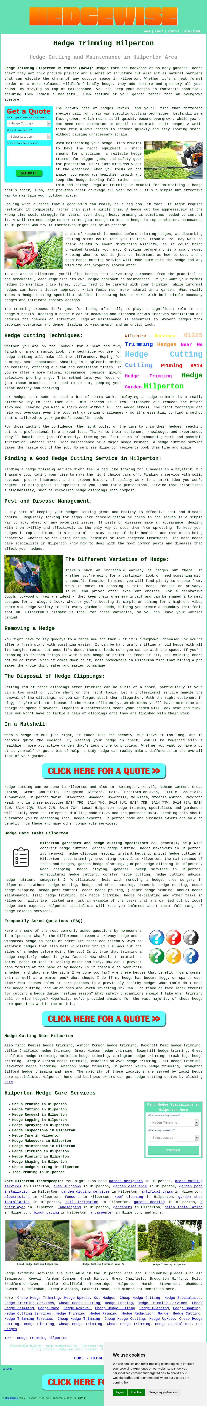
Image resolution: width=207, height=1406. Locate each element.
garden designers (126, 1181)
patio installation (184, 1207)
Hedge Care (48, 1308)
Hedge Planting (154, 1308)
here (8, 1082)
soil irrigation (81, 1202)
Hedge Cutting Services (27, 1313)
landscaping (69, 1207)
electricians (17, 1197)
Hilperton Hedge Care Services (50, 1093)
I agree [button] (120, 1392)
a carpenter (101, 1213)
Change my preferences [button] (163, 1392)
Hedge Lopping (119, 1303)
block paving (46, 1213)
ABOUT (159, 31)
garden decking (149, 1202)
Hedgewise (11, 1398)
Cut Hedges (104, 1298)
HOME (147, 31)
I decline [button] (136, 1392)
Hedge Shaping (186, 1308)
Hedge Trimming (70, 1313)
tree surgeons (67, 1186)
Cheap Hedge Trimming (38, 1298)
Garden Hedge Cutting (179, 1313)
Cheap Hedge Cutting (140, 1298)
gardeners (122, 1207)
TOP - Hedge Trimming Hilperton (35, 1338)
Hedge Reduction (138, 1313)
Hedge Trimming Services (29, 1303)
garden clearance (130, 1186)
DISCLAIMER (192, 31)
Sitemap (7, 1369)
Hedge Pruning (103, 1313)
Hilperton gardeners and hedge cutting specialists (94, 843)
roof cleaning (129, 1197)
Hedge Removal (77, 1308)
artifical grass (157, 1192)
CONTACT (173, 31)
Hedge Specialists (182, 1298)
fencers (72, 1197)
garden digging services (85, 1192)
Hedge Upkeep (77, 1298)
